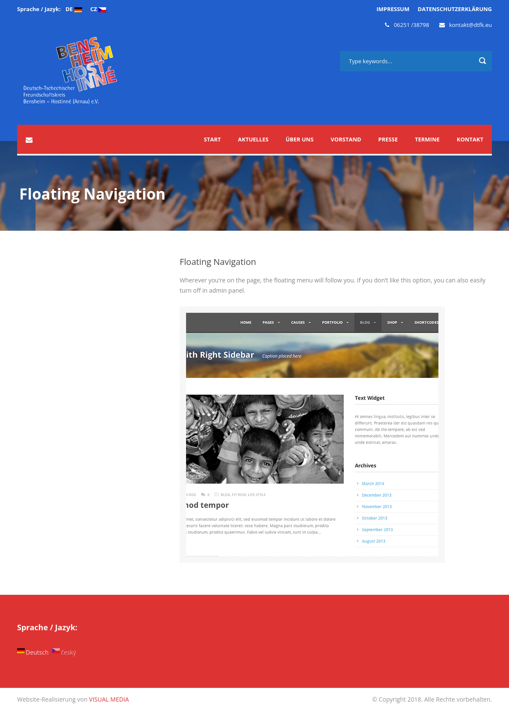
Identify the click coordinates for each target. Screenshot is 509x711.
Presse (388, 139)
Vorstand (346, 139)
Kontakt (470, 139)
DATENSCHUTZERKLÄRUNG (455, 9)
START (212, 139)
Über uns (300, 139)
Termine (427, 139)
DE (73, 9)
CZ (98, 9)
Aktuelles (253, 139)
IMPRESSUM (392, 9)
